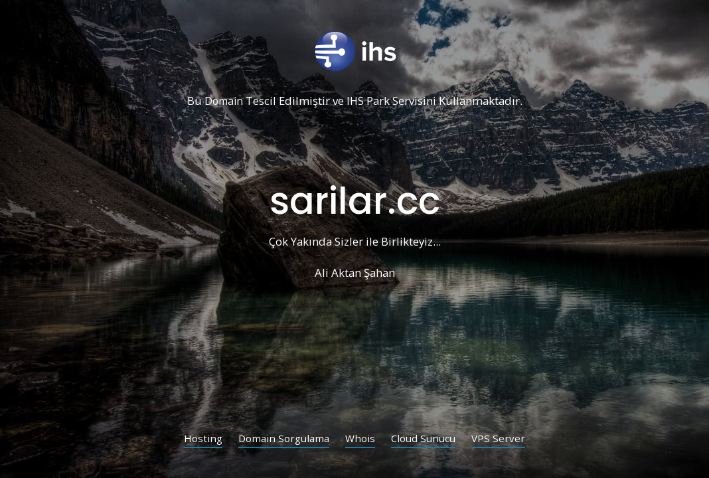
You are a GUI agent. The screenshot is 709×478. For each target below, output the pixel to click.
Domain (223, 101)
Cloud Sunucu (427, 439)
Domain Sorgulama (282, 439)
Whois (361, 439)
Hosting (198, 439)
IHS (356, 101)
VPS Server (504, 439)
